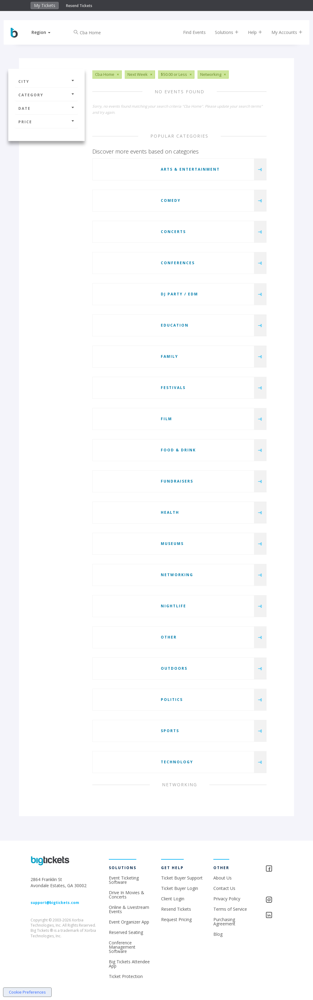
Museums (172, 543)
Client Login (172, 899)
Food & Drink (178, 450)
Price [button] (46, 121)
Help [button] (250, 32)
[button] (46, 32)
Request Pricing (176, 919)
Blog (218, 934)
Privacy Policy (226, 899)
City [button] (46, 81)
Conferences (178, 262)
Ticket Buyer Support (182, 878)
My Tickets (44, 5)
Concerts (173, 231)
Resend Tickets (79, 5)
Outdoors (174, 668)
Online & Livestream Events (129, 909)
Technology (177, 762)
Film (166, 418)
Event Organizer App (129, 922)
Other (169, 637)
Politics (172, 699)
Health (170, 512)
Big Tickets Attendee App (129, 964)
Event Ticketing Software (124, 880)
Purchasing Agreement (224, 922)
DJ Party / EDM (179, 294)
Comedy (171, 200)
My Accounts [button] (281, 32)
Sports (170, 730)
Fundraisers (177, 481)
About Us (222, 878)
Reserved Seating (126, 932)
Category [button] (46, 95)
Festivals (173, 387)
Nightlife (173, 606)
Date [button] (46, 108)
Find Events (189, 32)
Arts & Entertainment (190, 169)
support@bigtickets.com (55, 902)
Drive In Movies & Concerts (126, 895)
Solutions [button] (222, 32)
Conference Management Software (122, 947)
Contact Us (224, 888)
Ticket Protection (126, 976)
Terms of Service (230, 909)
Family (169, 356)
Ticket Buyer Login (179, 888)
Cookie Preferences (27, 992)
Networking (177, 574)
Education (175, 325)
